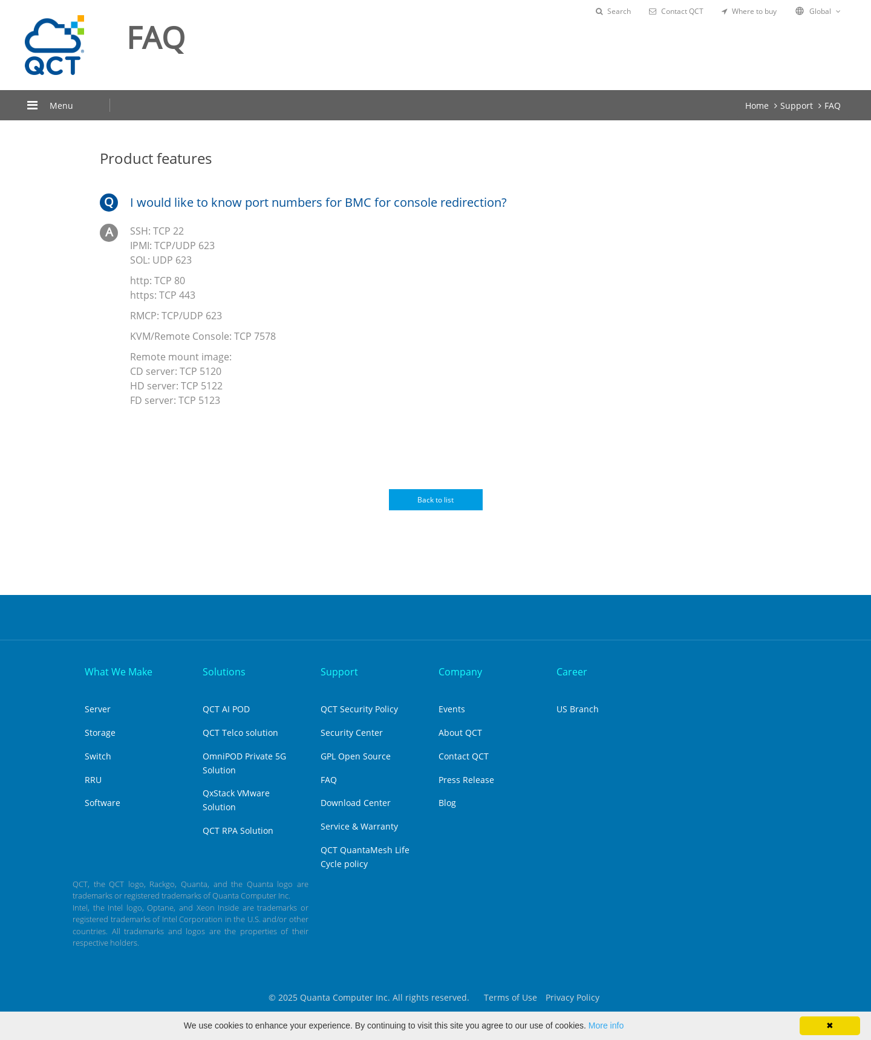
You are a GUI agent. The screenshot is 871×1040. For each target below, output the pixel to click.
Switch (98, 756)
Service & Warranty (359, 826)
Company (460, 671)
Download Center (356, 802)
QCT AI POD (226, 709)
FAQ (832, 105)
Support (796, 105)
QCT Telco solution (240, 732)
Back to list (435, 500)
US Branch (577, 709)
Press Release (466, 779)
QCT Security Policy (359, 709)
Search (613, 11)
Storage (100, 732)
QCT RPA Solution (238, 830)
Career (571, 671)
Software (102, 802)
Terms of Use (510, 997)
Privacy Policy (572, 997)
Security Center (352, 732)
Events (452, 709)
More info (606, 1025)
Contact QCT (676, 11)
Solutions (224, 671)
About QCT (460, 732)
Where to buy (749, 11)
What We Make (118, 671)
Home (757, 105)
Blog (447, 802)
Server (98, 709)
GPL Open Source (356, 756)
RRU (93, 779)
